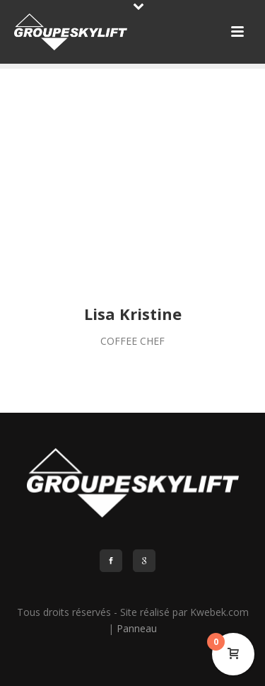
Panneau (137, 628)
